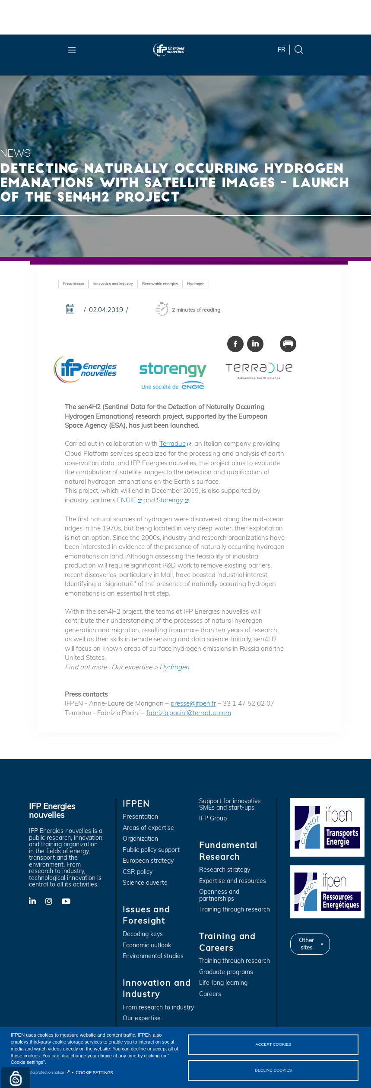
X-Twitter (53, 903)
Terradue (172, 443)
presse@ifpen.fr (193, 703)
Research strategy (224, 870)
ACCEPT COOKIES (273, 1044)
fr (281, 50)
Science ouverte (145, 883)
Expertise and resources (232, 881)
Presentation (140, 817)
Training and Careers (227, 942)
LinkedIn (37, 901)
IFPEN (136, 803)
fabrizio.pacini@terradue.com (188, 713)
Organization (140, 839)
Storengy (170, 500)
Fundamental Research (228, 851)
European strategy (148, 861)
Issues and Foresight (146, 915)
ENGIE (126, 500)
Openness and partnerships (219, 895)
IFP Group (213, 818)
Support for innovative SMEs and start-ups (230, 804)
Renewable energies (160, 283)
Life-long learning (223, 983)
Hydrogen (195, 283)
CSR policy (137, 872)
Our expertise (142, 1018)
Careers (210, 994)
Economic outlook (147, 945)
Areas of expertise (148, 828)
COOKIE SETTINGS (94, 1072)
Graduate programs (226, 972)
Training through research (234, 909)
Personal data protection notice (37, 1072)
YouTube (70, 901)
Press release (73, 283)
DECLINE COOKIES (273, 1070)
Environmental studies (153, 956)
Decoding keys (143, 934)
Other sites (306, 944)
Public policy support (151, 850)
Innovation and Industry (113, 283)
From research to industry (158, 1007)
